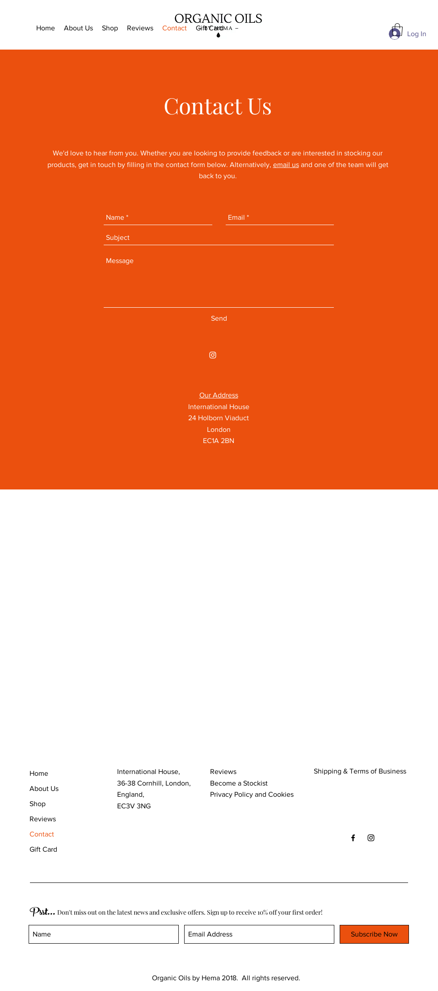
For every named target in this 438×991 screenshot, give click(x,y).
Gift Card (43, 849)
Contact (41, 834)
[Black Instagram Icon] (370, 837)
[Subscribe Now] (374, 934)
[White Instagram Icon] (212, 355)
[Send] (219, 318)
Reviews (42, 819)
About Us (44, 788)
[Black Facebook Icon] (353, 837)
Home (38, 773)
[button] (397, 29)
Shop (37, 803)
